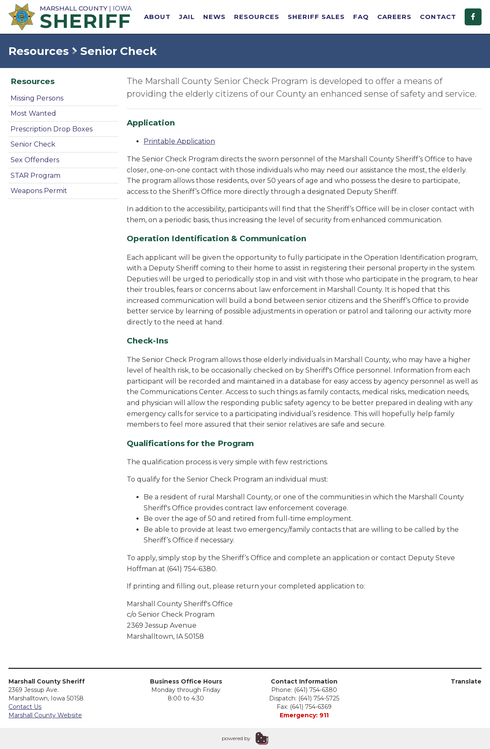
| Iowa (71, 16)
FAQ (361, 17)
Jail (187, 17)
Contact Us (24, 707)
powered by (236, 738)
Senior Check (33, 144)
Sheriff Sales (316, 17)
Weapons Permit (39, 191)
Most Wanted (33, 113)
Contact (438, 17)
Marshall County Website (45, 715)
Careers (394, 17)
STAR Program (35, 176)
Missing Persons (37, 98)
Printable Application (179, 141)
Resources (256, 17)
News (214, 17)
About (157, 17)
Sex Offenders (35, 160)
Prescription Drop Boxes (52, 129)
